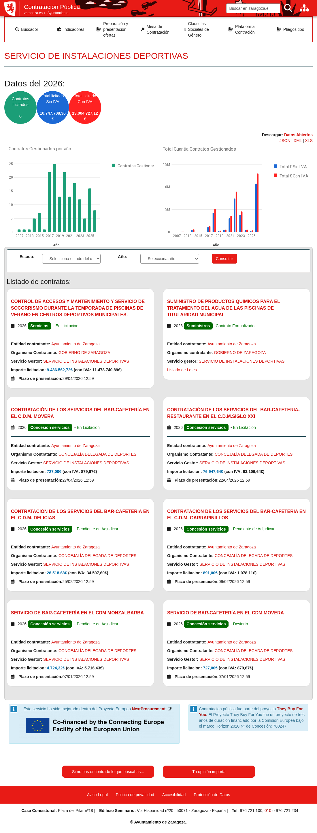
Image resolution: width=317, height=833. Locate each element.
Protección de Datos (212, 794)
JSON (285, 140)
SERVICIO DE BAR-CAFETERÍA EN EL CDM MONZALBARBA (77, 612)
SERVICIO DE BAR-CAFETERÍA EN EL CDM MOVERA (225, 612)
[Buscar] (288, 8)
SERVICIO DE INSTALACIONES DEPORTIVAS (86, 361)
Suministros (198, 325)
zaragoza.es (33, 13)
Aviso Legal (97, 794)
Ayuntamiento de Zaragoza (75, 344)
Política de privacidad (135, 794)
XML (298, 140)
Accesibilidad (174, 794)
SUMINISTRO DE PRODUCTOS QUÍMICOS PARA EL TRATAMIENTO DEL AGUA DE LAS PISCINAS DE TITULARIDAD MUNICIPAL (223, 308)
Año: (122, 256)
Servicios (39, 325)
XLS (309, 140)
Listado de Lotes (182, 370)
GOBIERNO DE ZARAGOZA (84, 352)
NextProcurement (149, 709)
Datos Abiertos (298, 134)
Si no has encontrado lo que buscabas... (108, 771)
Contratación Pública (52, 6)
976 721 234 (287, 810)
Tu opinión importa (208, 771)
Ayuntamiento (58, 13)
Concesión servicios (49, 427)
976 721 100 (251, 810)
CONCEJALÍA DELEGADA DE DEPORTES (98, 454)
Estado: (27, 256)
